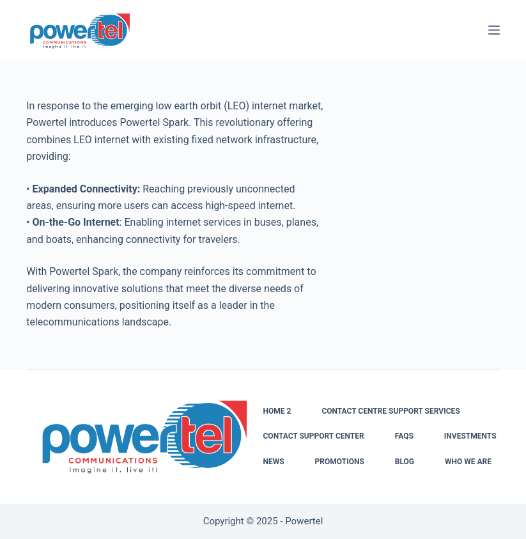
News (273, 461)
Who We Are (468, 461)
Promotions (339, 461)
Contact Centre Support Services (390, 411)
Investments (470, 436)
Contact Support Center (313, 436)
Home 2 (277, 411)
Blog (404, 461)
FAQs (404, 436)
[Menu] (494, 30)
